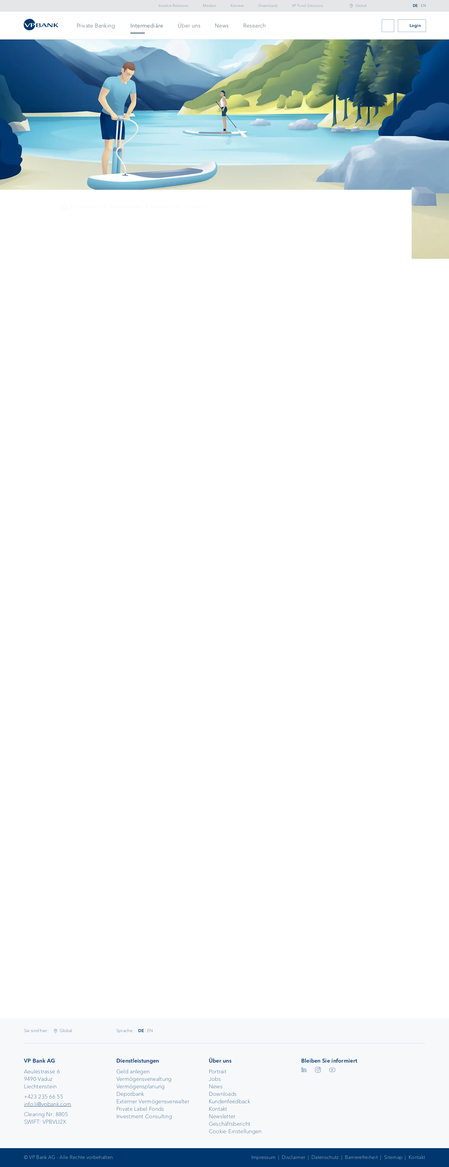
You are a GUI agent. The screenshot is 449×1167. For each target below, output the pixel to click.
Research (254, 25)
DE (415, 6)
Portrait (217, 1071)
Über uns (189, 25)
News (222, 25)
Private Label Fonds (140, 1109)
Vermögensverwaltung (144, 1079)
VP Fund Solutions (307, 6)
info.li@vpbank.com (47, 1104)
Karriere (237, 6)
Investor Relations (173, 6)
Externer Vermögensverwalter (152, 1101)
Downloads (268, 6)
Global (361, 6)
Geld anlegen (133, 1071)
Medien (209, 6)
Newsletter (222, 1116)
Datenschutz (325, 1157)
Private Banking (96, 25)
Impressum (263, 1157)
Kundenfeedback (229, 1101)
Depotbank (130, 1094)
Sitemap (393, 1157)
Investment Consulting (144, 1116)
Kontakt (218, 1109)
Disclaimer (293, 1157)
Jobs (215, 1079)
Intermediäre (146, 25)
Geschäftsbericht (230, 1124)
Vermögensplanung (140, 1086)
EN (423, 6)
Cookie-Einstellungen (235, 1131)
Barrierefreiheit (361, 1157)
